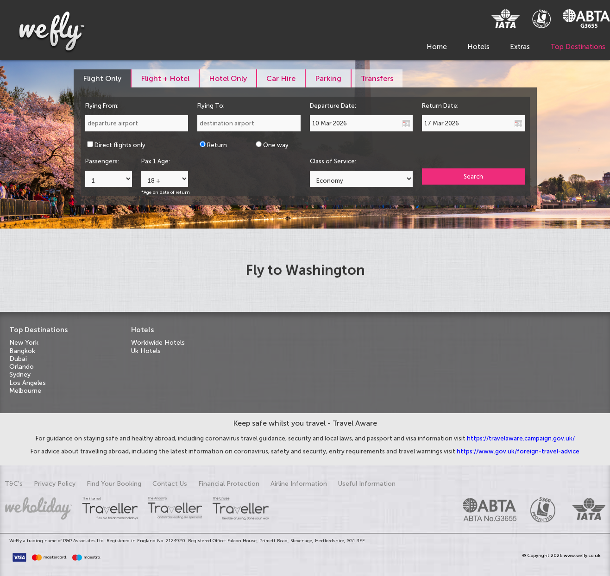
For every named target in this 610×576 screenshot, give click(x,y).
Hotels (478, 47)
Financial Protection (228, 484)
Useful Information (367, 484)
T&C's (14, 484)
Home (437, 47)
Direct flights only (119, 145)
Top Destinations (577, 47)
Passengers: (102, 161)
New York (23, 343)
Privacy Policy (54, 484)
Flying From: (102, 105)
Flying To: (211, 105)
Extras (520, 47)
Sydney (20, 374)
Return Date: (440, 105)
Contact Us (169, 484)
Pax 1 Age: (155, 161)
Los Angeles (27, 383)
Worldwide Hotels (158, 343)
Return (217, 145)
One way (276, 145)
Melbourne (25, 391)
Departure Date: (333, 105)
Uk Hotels (146, 351)
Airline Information (298, 484)
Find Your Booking (114, 484)
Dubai (18, 359)
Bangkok (22, 351)
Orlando (21, 367)
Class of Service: (333, 161)
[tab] (103, 78)
